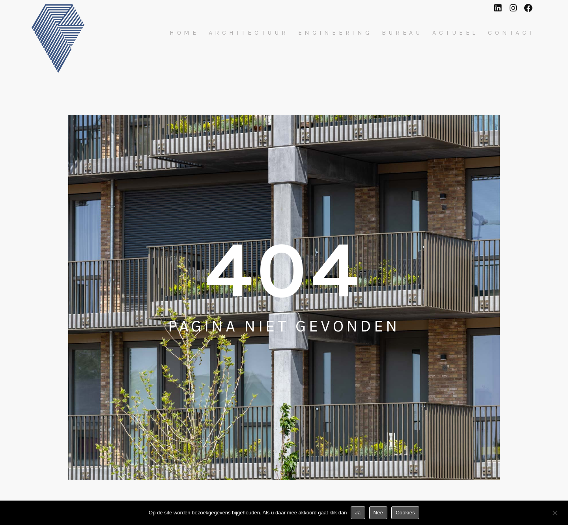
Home (184, 33)
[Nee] (554, 514)
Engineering (335, 33)
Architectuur (249, 33)
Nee (378, 513)
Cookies (405, 513)
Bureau (402, 33)
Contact (511, 33)
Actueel (455, 33)
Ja (358, 513)
